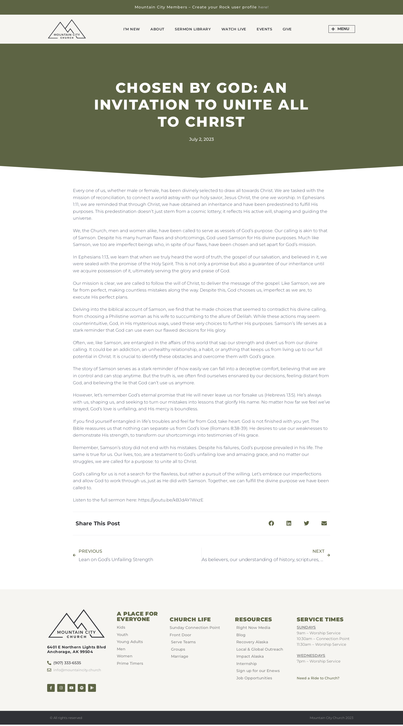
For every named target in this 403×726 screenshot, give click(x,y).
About (153, 28)
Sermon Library (192, 28)
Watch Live (236, 28)
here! (263, 7)
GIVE (294, 28)
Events (269, 28)
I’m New (124, 28)
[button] (271, 523)
